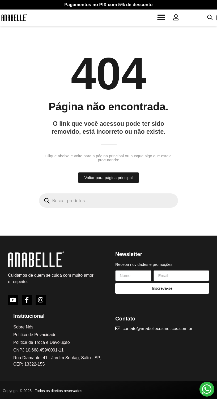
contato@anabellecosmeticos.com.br (158, 328)
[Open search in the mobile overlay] (209, 17)
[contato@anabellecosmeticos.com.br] (118, 328)
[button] (161, 17)
